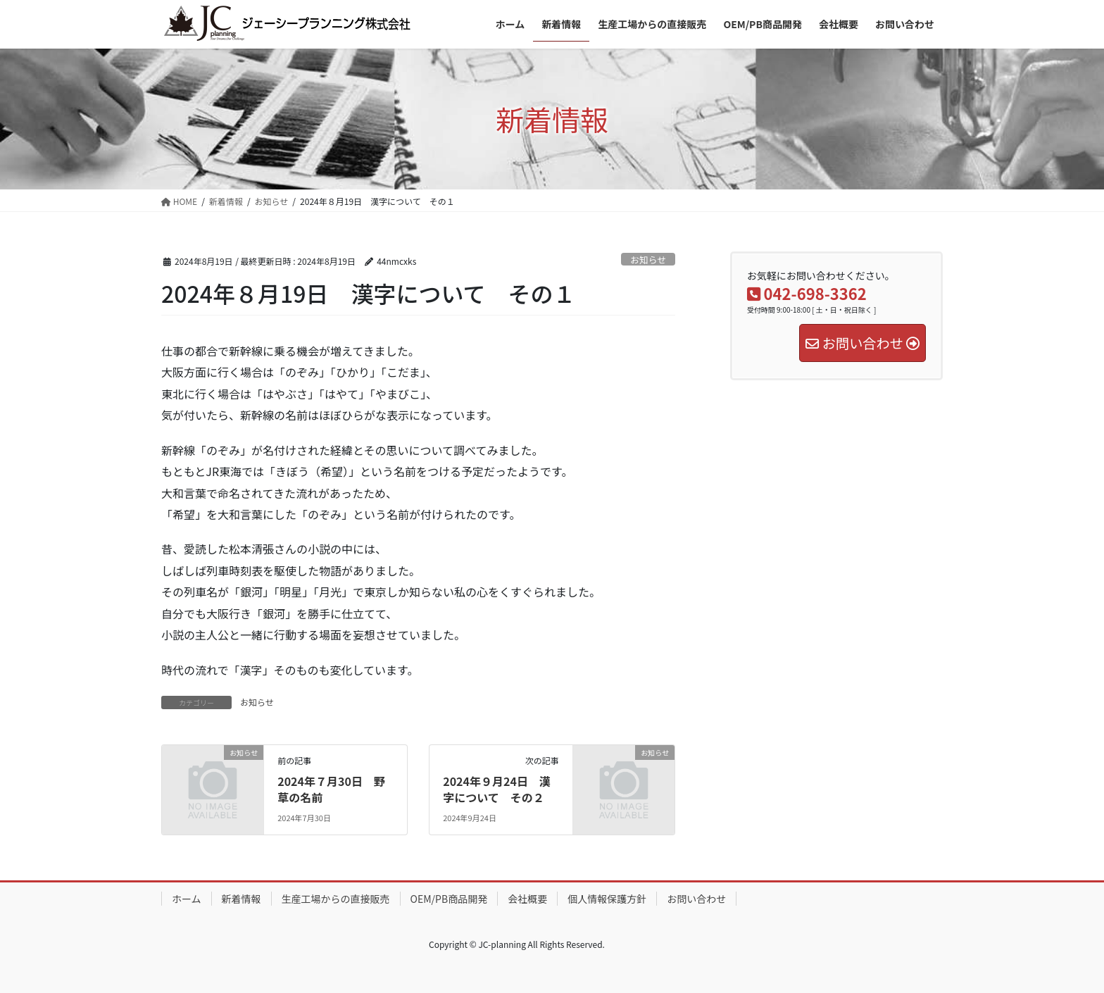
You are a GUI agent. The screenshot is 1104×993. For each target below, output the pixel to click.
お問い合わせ (696, 899)
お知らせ (648, 259)
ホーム (186, 899)
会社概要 (527, 899)
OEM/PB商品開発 (449, 899)
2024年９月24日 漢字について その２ (497, 789)
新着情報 (241, 899)
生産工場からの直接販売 (336, 899)
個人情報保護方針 (606, 899)
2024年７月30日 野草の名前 (331, 789)
